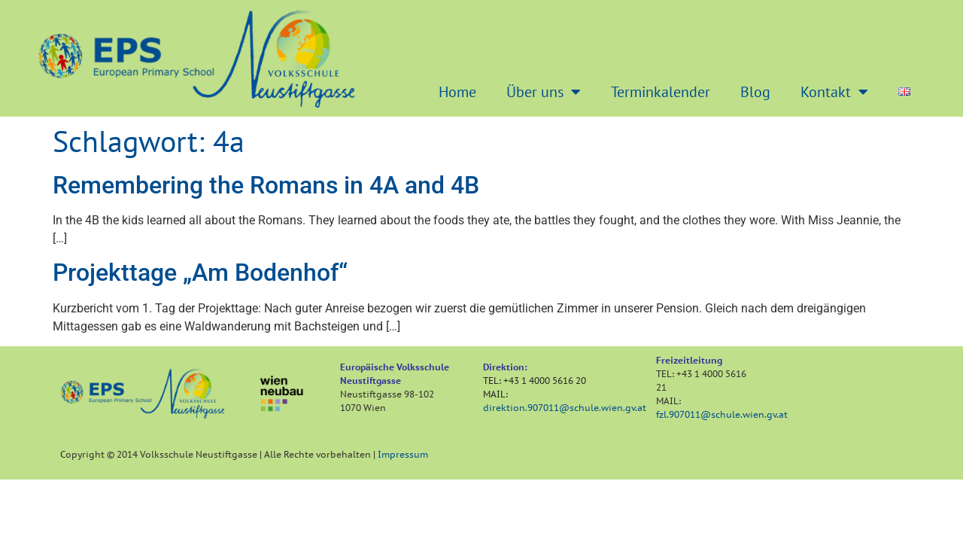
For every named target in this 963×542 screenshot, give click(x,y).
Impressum (403, 454)
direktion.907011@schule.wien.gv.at (564, 407)
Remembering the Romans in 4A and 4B (266, 185)
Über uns (543, 92)
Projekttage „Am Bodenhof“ (200, 272)
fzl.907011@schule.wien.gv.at (722, 414)
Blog (755, 92)
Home (457, 92)
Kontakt (834, 92)
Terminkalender (660, 92)
